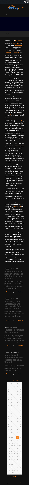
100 (20, 435)
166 (13, 472)
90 (20, 429)
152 (12, 464)
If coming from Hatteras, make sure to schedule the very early (12, 305)
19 (17, 391)
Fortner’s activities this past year (14, 330)
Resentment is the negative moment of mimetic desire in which (13, 275)
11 (8, 389)
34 (17, 400)
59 (17, 413)
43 (14, 405)
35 (20, 400)
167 (16, 472)
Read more (20, 292)
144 (17, 459)
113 (14, 443)
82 (11, 427)
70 (20, 418)
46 (8, 408)
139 (17, 456)
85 (20, 427)
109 (17, 440)
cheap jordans (18, 40)
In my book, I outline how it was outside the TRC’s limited (14, 358)
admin (7, 268)
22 (11, 394)
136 (9, 456)
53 (14, 410)
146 (9, 462)
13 (14, 389)
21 (8, 394)
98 (14, 435)
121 (9, 448)
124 (17, 448)
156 (9, 467)
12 (11, 389)
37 (11, 402)
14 (17, 389)
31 (8, 400)
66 (8, 418)
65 (20, 416)
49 (17, 408)
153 (14, 464)
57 (11, 413)
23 (14, 394)
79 (17, 424)
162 (12, 470)
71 (8, 421)
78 (14, 424)
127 (12, 451)
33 (14, 400)
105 (20, 437)
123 (14, 448)
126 (9, 451)
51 (8, 410)
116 (9, 445)
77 (11, 424)
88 (14, 429)
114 (17, 443)
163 (14, 470)
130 (20, 451)
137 (12, 456)
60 (20, 413)
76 (8, 424)
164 (17, 470)
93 (14, 432)
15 (20, 389)
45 (20, 405)
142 (12, 459)
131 (9, 454)
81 (8, 427)
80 (20, 424)
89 (17, 429)
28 (14, 397)
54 (17, 410)
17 (11, 391)
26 (8, 397)
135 (20, 454)
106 (9, 440)
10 (20, 386)
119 (17, 445)
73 (14, 421)
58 (14, 413)
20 (20, 391)
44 (17, 405)
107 (12, 440)
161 (9, 470)
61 (8, 416)
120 (20, 445)
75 (20, 421)
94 (17, 432)
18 (14, 391)
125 (20, 448)
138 (14, 456)
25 (20, 394)
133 (14, 454)
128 (14, 451)
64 (17, 416)
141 (9, 459)
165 (20, 470)
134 (17, 454)
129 (17, 451)
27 (11, 397)
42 (11, 405)
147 (12, 462)
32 (11, 400)
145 (20, 459)
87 (11, 429)
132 (12, 454)
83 (14, 427)
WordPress (20, 483)
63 (14, 416)
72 (11, 421)
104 (17, 437)
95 (20, 432)
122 (12, 448)
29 (17, 397)
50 (20, 408)
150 (20, 462)
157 (12, 467)
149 (17, 462)
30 (20, 397)
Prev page (14, 380)
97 (11, 435)
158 (14, 467)
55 (20, 410)
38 (14, 402)
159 (17, 467)
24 (17, 394)
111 (9, 443)
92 (11, 432)
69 (17, 418)
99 (17, 435)
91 (8, 432)
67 (11, 418)
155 (20, 464)
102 (12, 437)
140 (20, 456)
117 (12, 445)
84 (17, 427)
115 (20, 443)
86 (8, 429)
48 (14, 408)
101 (9, 437)
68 (14, 418)
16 (8, 391)
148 (14, 462)
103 (14, 437)
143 (14, 459)
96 (8, 435)
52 (11, 410)
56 (8, 413)
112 (12, 443)
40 (20, 402)
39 (17, 402)
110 (20, 440)
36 (8, 402)
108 (14, 440)
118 (14, 445)
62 (11, 416)
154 (17, 464)
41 (8, 405)
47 (11, 408)
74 (17, 421)
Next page (14, 476)
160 (20, 467)
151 (9, 464)
